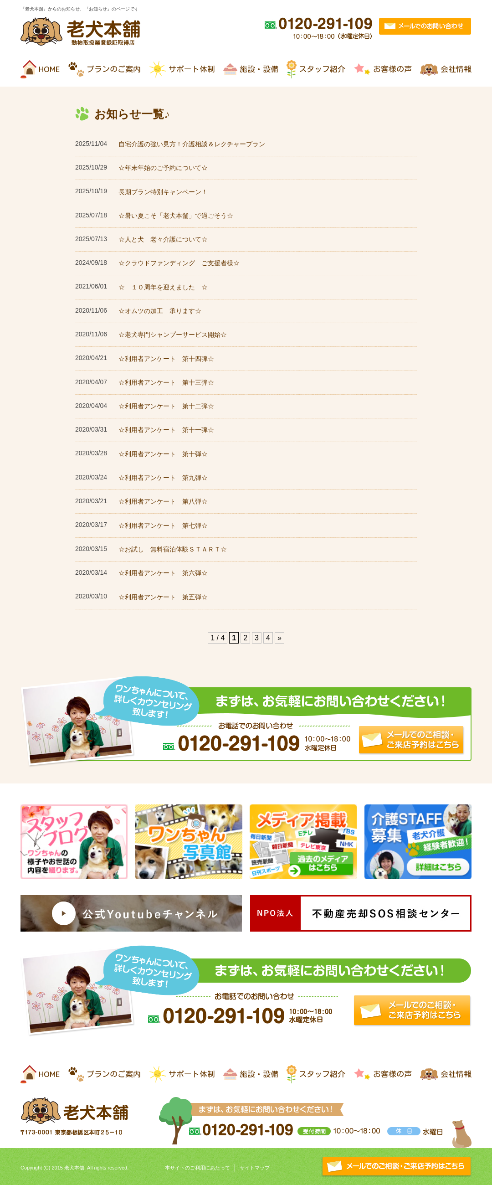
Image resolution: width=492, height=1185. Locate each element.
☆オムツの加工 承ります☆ (159, 310)
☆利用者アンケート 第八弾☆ (163, 501)
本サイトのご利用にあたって (197, 1167)
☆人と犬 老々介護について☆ (163, 239)
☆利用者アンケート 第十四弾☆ (166, 358)
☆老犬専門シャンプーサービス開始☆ (172, 334)
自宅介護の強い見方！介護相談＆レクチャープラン (191, 144)
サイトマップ (255, 1167)
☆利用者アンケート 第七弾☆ (163, 525)
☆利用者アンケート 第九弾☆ (163, 477)
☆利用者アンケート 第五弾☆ (163, 597)
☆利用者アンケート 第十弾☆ (163, 454)
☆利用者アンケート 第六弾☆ (163, 573)
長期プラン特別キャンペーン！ (163, 192)
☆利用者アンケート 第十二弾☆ (166, 406)
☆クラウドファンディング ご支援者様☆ (179, 263)
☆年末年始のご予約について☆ (163, 167)
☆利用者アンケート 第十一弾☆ (166, 429)
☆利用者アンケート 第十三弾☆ (166, 382)
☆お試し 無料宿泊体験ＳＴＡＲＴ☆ (172, 549)
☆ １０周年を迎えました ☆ (163, 287)
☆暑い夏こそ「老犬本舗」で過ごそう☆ (175, 215)
